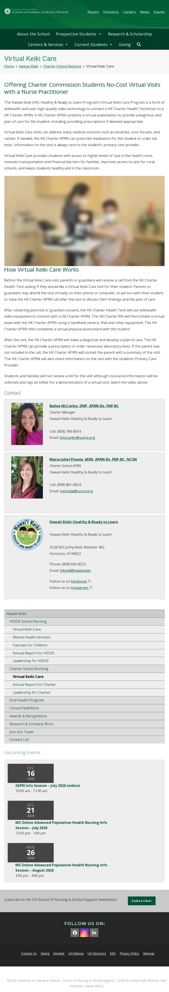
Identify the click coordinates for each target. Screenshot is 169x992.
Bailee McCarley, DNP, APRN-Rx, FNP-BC (84, 405)
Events (159, 12)
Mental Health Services (31, 637)
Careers (129, 12)
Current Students (94, 44)
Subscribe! (142, 901)
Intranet (58, 953)
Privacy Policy (129, 953)
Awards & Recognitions (28, 716)
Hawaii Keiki (16, 613)
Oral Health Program (26, 700)
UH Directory (97, 953)
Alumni (93, 12)
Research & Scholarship (130, 34)
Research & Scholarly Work (31, 723)
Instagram (79, 587)
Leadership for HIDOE (31, 660)
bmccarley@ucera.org (77, 437)
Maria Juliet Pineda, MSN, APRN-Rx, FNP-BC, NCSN (93, 459)
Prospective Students (79, 34)
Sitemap (149, 953)
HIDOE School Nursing (28, 621)
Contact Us (29, 953)
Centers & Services (48, 44)
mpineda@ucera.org (76, 491)
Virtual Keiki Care (27, 629)
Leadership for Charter (32, 692)
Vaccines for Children (30, 645)
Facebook (79, 581)
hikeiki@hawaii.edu (75, 570)
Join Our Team (21, 731)
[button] (139, 44)
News (144, 12)
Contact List (19, 739)
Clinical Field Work (24, 708)
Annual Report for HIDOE (33, 653)
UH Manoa (76, 953)
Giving (125, 44)
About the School (33, 34)
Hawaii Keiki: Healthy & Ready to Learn (84, 521)
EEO (113, 953)
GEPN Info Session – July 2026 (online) (47, 785)
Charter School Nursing (28, 668)
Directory (111, 12)
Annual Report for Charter (34, 684)
